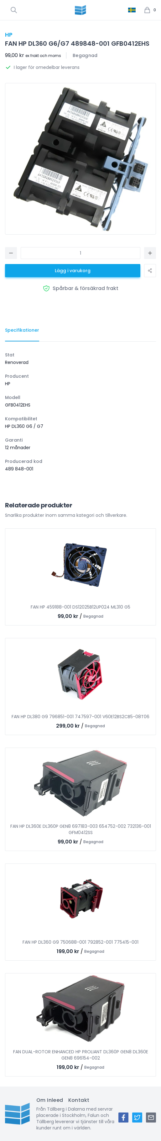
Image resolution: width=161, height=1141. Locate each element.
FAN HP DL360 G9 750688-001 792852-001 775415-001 (80, 942)
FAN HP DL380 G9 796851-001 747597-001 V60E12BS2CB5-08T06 (80, 716)
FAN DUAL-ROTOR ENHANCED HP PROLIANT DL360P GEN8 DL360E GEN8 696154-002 (80, 1055)
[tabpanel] (80, 412)
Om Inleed (49, 1100)
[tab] (22, 330)
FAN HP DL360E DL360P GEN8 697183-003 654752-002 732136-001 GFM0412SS (80, 829)
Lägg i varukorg (73, 270)
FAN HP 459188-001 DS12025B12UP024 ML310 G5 (80, 607)
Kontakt (79, 1100)
